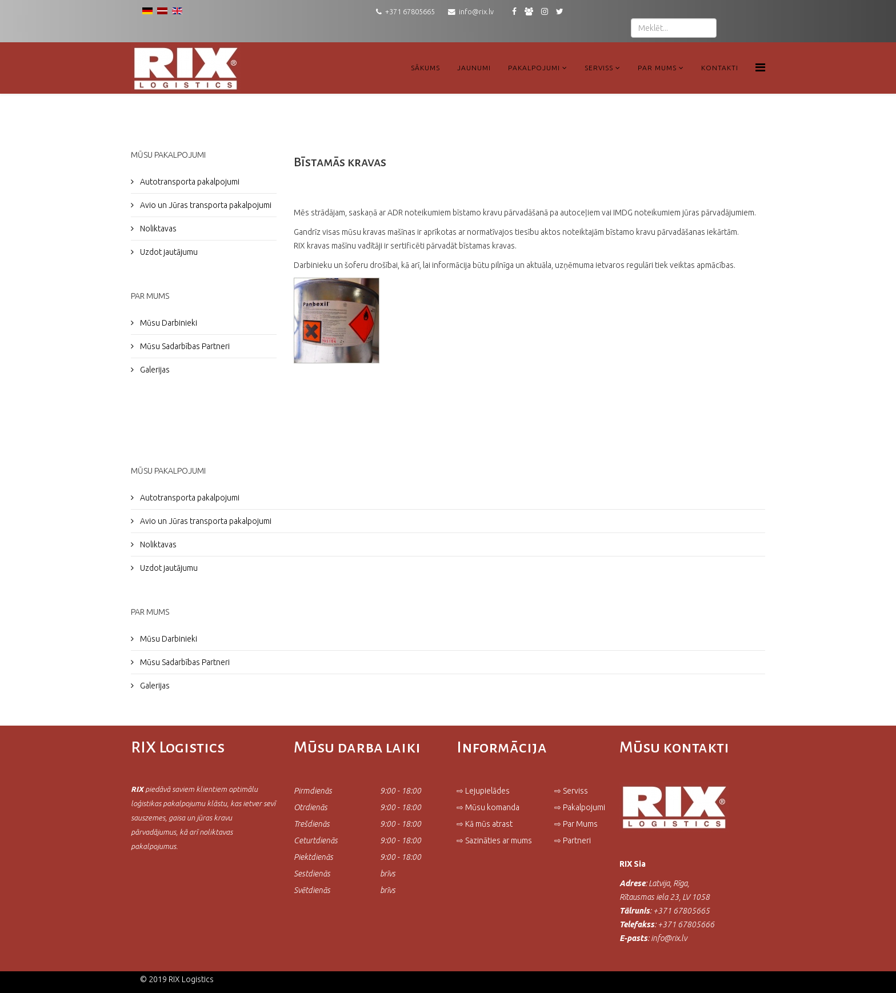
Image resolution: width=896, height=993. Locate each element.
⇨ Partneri (573, 840)
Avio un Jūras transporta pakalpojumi (204, 205)
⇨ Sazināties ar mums (494, 840)
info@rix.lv (476, 11)
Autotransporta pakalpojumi (188, 181)
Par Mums (657, 67)
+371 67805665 (410, 11)
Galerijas (154, 369)
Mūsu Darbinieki (167, 322)
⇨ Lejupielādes (483, 790)
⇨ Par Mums (576, 823)
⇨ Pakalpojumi (579, 807)
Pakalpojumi (534, 67)
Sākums (425, 67)
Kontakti (719, 67)
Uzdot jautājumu (168, 252)
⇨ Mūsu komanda (488, 807)
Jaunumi (474, 67)
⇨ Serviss (571, 790)
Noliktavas (157, 228)
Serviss (599, 67)
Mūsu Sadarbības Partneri (184, 346)
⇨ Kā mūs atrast (485, 823)
